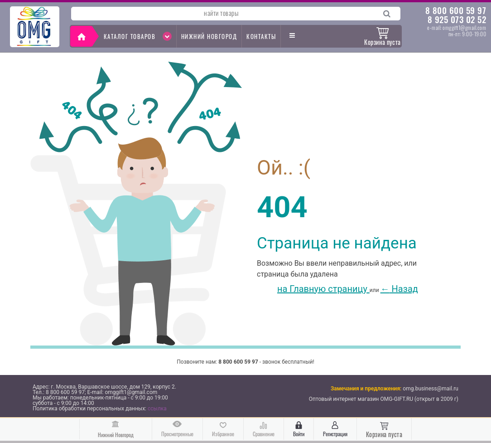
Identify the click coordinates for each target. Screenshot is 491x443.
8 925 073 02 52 (457, 19)
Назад (399, 288)
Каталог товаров (138, 36)
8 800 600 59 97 (455, 10)
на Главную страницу (313, 288)
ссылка (157, 408)
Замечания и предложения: (366, 388)
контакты (261, 36)
